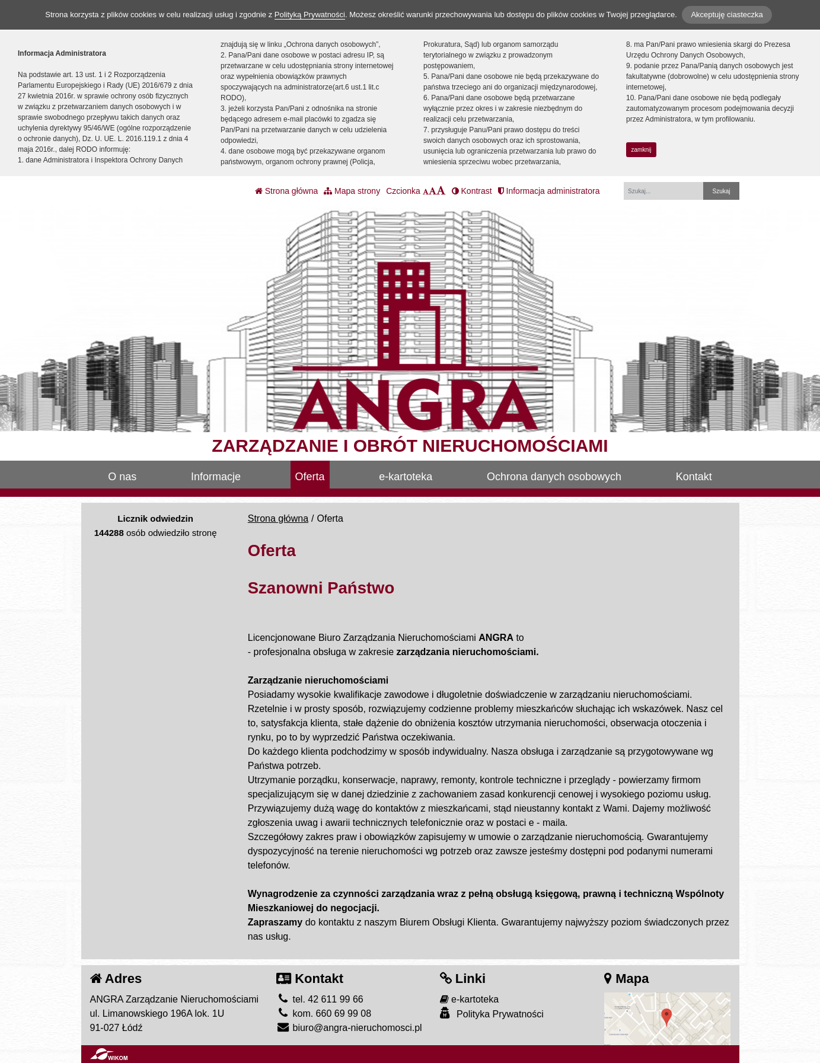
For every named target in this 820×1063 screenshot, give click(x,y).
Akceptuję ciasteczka (726, 14)
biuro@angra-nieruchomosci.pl (349, 1028)
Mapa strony (352, 191)
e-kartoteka (405, 477)
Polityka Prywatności (492, 1013)
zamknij (641, 149)
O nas (122, 477)
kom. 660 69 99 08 (323, 1013)
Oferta (310, 477)
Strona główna (286, 191)
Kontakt (694, 477)
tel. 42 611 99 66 (319, 999)
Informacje (216, 477)
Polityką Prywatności (310, 14)
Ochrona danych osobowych (554, 477)
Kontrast (472, 191)
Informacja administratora (549, 191)
